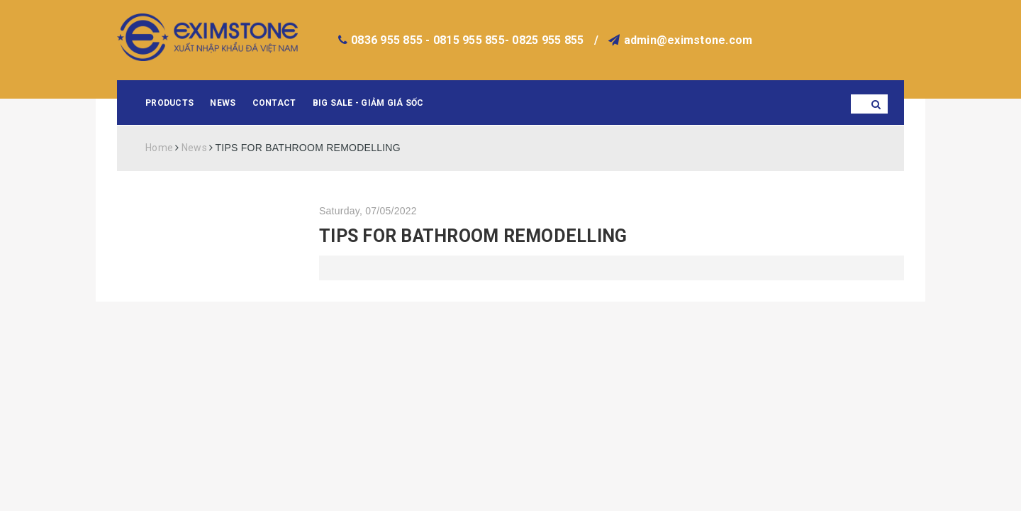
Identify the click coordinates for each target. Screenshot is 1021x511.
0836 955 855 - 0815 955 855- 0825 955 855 (467, 40)
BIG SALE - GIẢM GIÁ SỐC (368, 103)
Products (169, 103)
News (222, 103)
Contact (274, 103)
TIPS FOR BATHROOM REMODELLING (473, 236)
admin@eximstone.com (688, 40)
